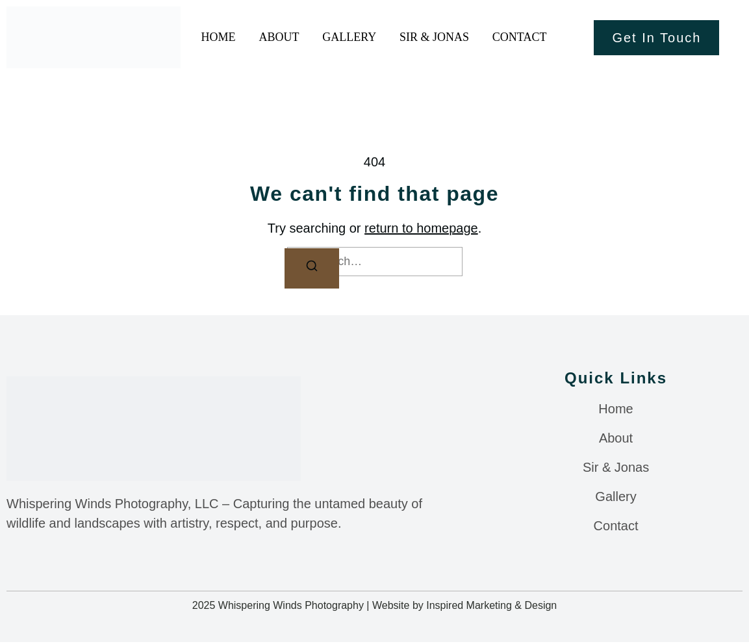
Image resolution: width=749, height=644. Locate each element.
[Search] (312, 269)
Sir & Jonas (425, 37)
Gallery (354, 37)
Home (217, 37)
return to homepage (421, 228)
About (280, 37)
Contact (521, 37)
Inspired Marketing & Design (491, 607)
